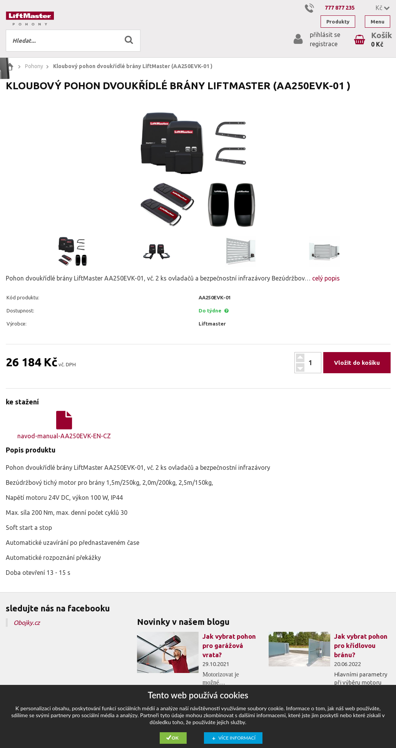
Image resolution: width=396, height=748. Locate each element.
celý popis (325, 278)
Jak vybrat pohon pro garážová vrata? (229, 645)
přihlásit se (325, 34)
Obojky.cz (26, 622)
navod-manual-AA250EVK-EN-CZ (64, 425)
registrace (324, 43)
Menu (377, 21)
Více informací (237, 738)
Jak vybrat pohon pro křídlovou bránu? (361, 645)
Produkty (337, 21)
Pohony (34, 66)
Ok (175, 738)
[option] (198, 169)
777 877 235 (340, 8)
